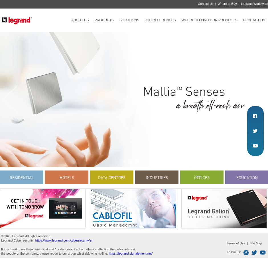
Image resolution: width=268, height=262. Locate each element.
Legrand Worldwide (254, 3)
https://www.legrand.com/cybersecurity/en (64, 240)
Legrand (17, 20)
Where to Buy (227, 3)
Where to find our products (209, 20)
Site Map (255, 243)
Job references (160, 20)
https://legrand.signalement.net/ (131, 253)
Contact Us (205, 3)
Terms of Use (236, 243)
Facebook (246, 252)
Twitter (254, 252)
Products (103, 20)
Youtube (263, 252)
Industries (157, 177)
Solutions (129, 20)
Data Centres (111, 177)
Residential (22, 177)
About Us (80, 20)
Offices (202, 177)
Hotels (67, 177)
